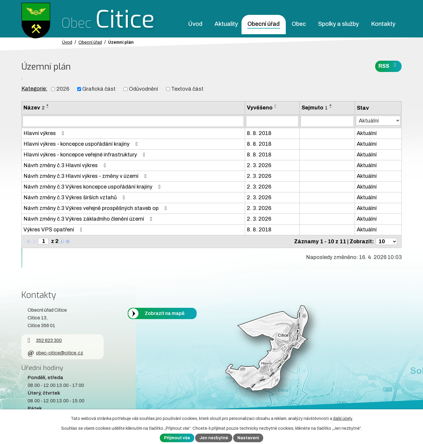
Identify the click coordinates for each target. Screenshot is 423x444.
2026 (62, 89)
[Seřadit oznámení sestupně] (48, 107)
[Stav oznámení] (378, 120)
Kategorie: (34, 89)
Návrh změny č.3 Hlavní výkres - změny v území (86, 176)
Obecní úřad (263, 24)
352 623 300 (45, 340)
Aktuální (367, 133)
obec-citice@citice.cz (55, 352)
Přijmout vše (177, 438)
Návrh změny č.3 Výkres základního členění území (89, 219)
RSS (388, 65)
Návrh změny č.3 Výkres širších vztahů (75, 197)
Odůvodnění (143, 89)
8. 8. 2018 (259, 133)
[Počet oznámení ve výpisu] (386, 241)
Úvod (195, 24)
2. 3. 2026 (259, 165)
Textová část (187, 89)
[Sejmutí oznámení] (327, 121)
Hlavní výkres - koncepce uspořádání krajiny (81, 144)
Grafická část (99, 89)
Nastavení (248, 438)
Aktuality (226, 24)
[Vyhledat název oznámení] (133, 121)
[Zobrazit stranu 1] (43, 241)
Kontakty (383, 24)
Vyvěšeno (259, 108)
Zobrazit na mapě (164, 313)
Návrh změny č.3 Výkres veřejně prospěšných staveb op (96, 208)
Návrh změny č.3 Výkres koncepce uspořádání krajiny (93, 187)
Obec (299, 24)
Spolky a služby (338, 24)
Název (34, 108)
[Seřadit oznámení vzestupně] (48, 105)
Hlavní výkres (45, 133)
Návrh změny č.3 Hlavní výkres (65, 165)
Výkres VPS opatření (54, 230)
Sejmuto (315, 108)
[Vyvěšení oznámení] (272, 121)
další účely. (343, 418)
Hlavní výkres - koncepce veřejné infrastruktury (85, 155)
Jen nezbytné (213, 438)
